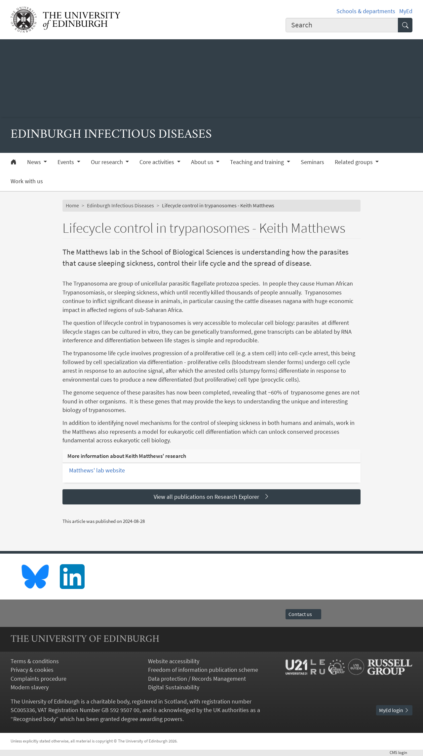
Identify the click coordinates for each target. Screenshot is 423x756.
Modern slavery (30, 687)
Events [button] (66, 162)
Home (72, 205)
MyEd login (394, 710)
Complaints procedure (38, 678)
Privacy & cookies (32, 669)
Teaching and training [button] (257, 162)
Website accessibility (173, 661)
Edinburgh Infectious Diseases (120, 205)
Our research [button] (107, 162)
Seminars (312, 162)
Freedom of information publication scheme (203, 669)
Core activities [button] (157, 162)
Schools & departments (365, 11)
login (401, 752)
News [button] (34, 162)
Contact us (303, 614)
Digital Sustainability (173, 687)
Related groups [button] (354, 162)
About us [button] (203, 162)
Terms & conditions (35, 661)
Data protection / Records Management (197, 678)
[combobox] (342, 25)
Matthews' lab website (97, 470)
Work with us (27, 181)
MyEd (405, 11)
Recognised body (34, 719)
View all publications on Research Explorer (212, 496)
